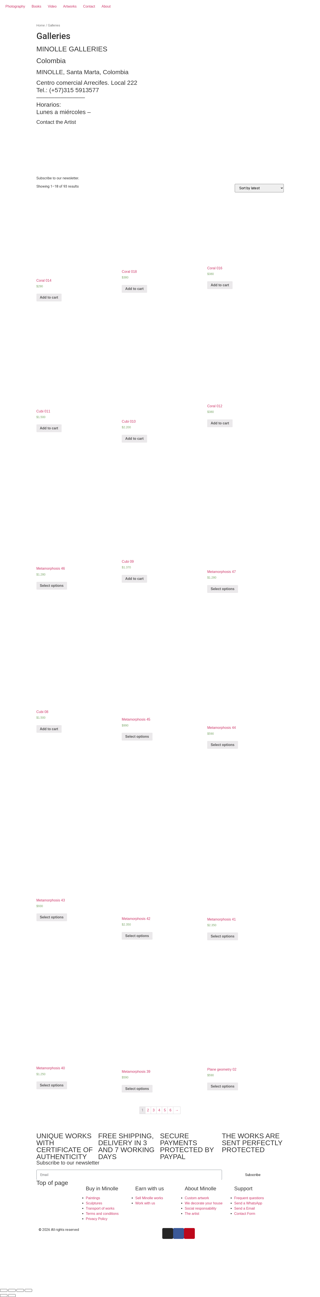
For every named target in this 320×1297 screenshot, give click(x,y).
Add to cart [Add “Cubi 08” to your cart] (49, 729)
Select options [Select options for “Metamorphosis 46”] (52, 585)
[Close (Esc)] (3, 1290)
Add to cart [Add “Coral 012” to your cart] (220, 423)
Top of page (52, 1182)
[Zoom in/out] (28, 1290)
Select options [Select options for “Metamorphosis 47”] (222, 589)
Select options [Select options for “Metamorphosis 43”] (52, 917)
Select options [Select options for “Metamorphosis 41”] (222, 936)
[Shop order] (259, 188)
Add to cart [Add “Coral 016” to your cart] (220, 285)
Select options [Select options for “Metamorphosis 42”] (137, 936)
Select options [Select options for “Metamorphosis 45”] (137, 736)
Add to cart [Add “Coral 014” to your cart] (49, 297)
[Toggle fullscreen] (20, 1290)
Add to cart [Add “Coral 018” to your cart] (134, 289)
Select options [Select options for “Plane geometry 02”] (222, 1086)
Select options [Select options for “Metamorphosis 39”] (137, 1089)
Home (40, 25)
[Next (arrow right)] (12, 1295)
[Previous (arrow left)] (3, 1295)
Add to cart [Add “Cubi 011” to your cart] (49, 428)
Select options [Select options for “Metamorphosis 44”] (222, 745)
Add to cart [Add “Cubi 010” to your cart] (134, 438)
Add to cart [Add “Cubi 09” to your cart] (134, 579)
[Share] (12, 1290)
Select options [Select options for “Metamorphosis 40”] (52, 1085)
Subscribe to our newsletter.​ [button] (57, 178)
